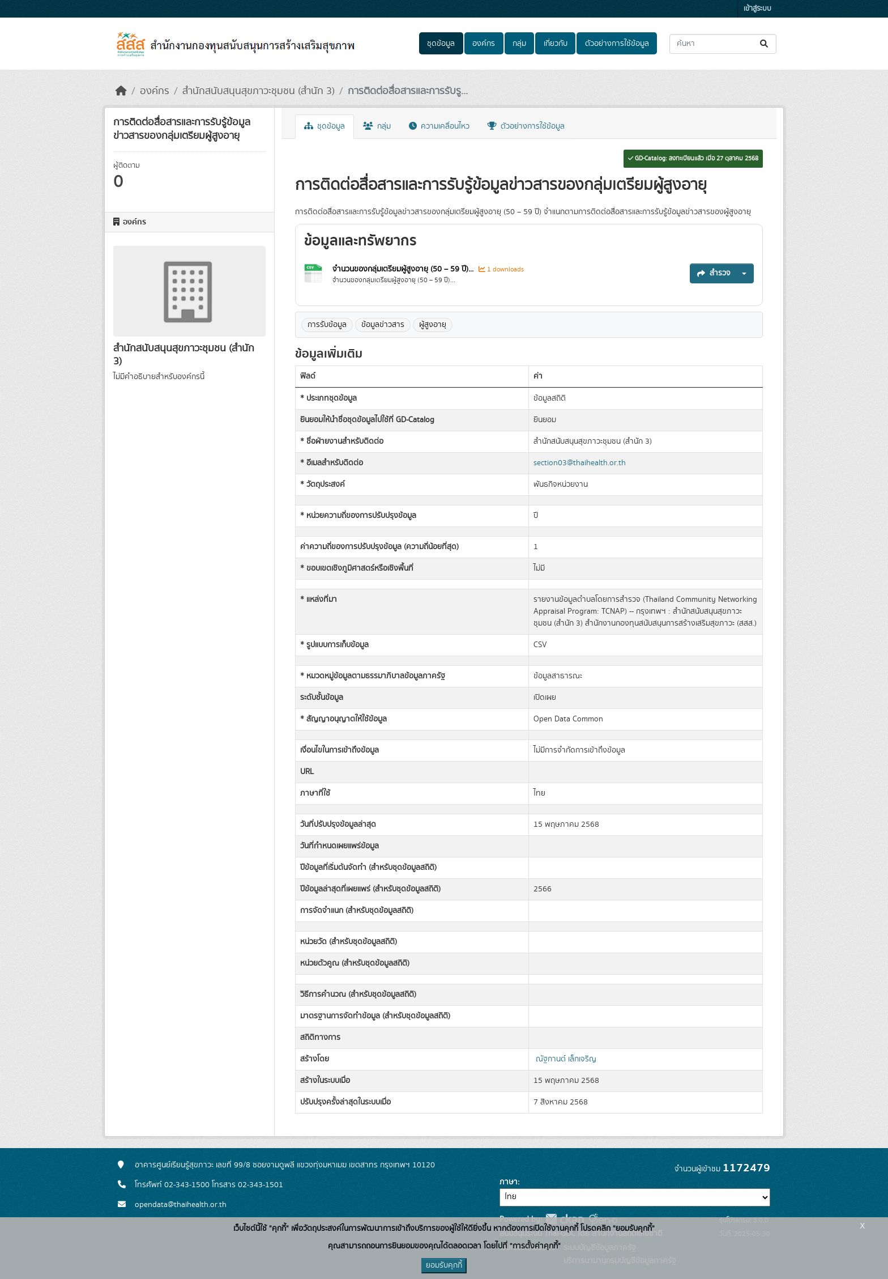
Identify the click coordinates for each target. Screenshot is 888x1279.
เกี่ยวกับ (555, 43)
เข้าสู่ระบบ (757, 8)
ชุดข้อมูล (441, 43)
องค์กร (483, 43)
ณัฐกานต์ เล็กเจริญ (566, 1059)
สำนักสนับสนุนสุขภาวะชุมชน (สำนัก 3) (258, 91)
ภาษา (509, 1182)
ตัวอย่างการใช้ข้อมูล (617, 43)
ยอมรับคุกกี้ (444, 1265)
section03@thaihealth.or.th (579, 463)
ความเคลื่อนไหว (439, 126)
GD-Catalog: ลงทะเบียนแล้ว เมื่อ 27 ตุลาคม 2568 (693, 158)
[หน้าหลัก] (121, 91)
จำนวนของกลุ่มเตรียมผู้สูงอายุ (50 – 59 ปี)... (404, 269)
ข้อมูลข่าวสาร (382, 324)
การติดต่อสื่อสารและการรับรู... (408, 91)
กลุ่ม (519, 43)
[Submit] (765, 44)
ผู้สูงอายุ (432, 324)
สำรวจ (714, 273)
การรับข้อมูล (327, 324)
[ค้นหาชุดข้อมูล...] (722, 44)
